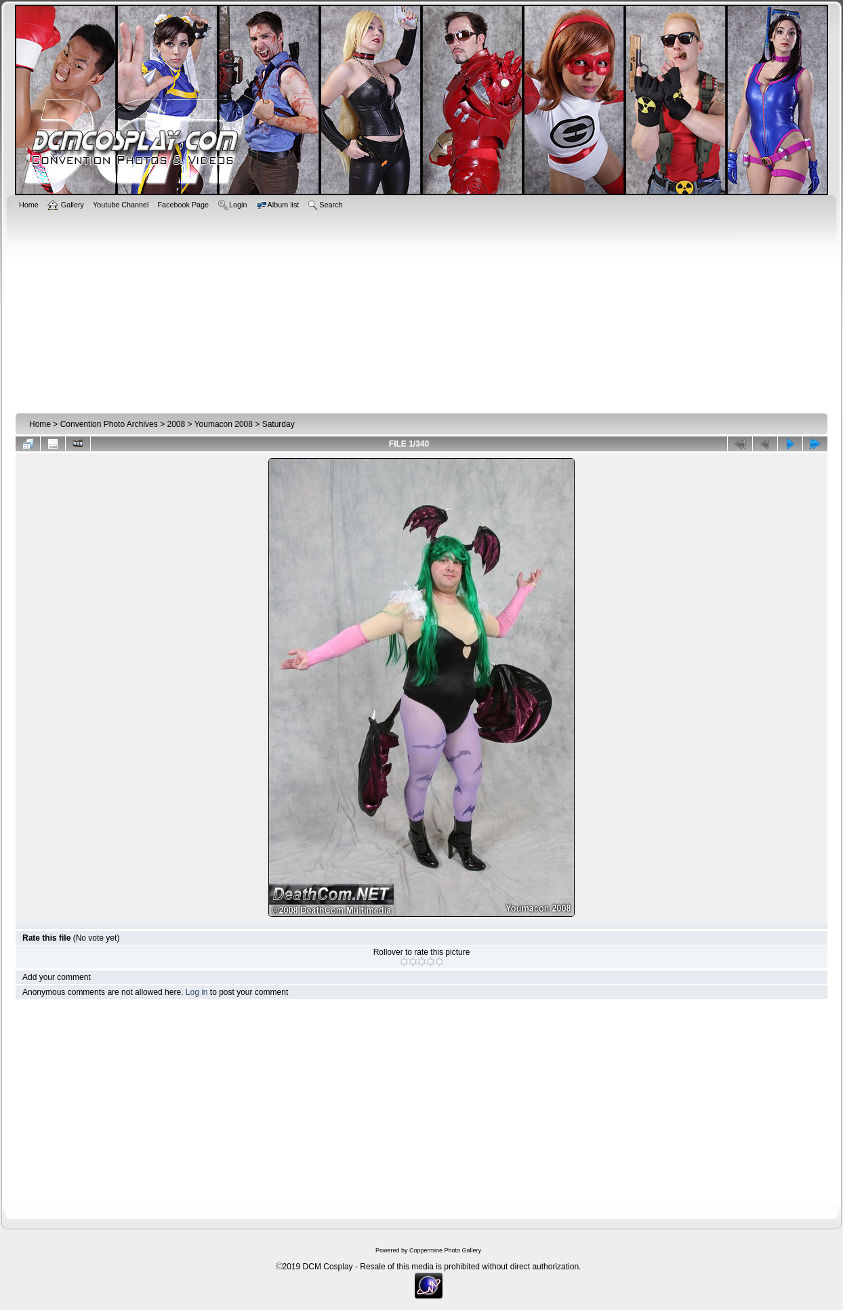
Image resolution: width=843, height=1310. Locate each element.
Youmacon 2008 (223, 424)
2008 (176, 424)
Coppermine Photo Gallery (445, 1250)
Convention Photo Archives (109, 424)
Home (40, 424)
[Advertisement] (422, 310)
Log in (197, 992)
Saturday (278, 424)
